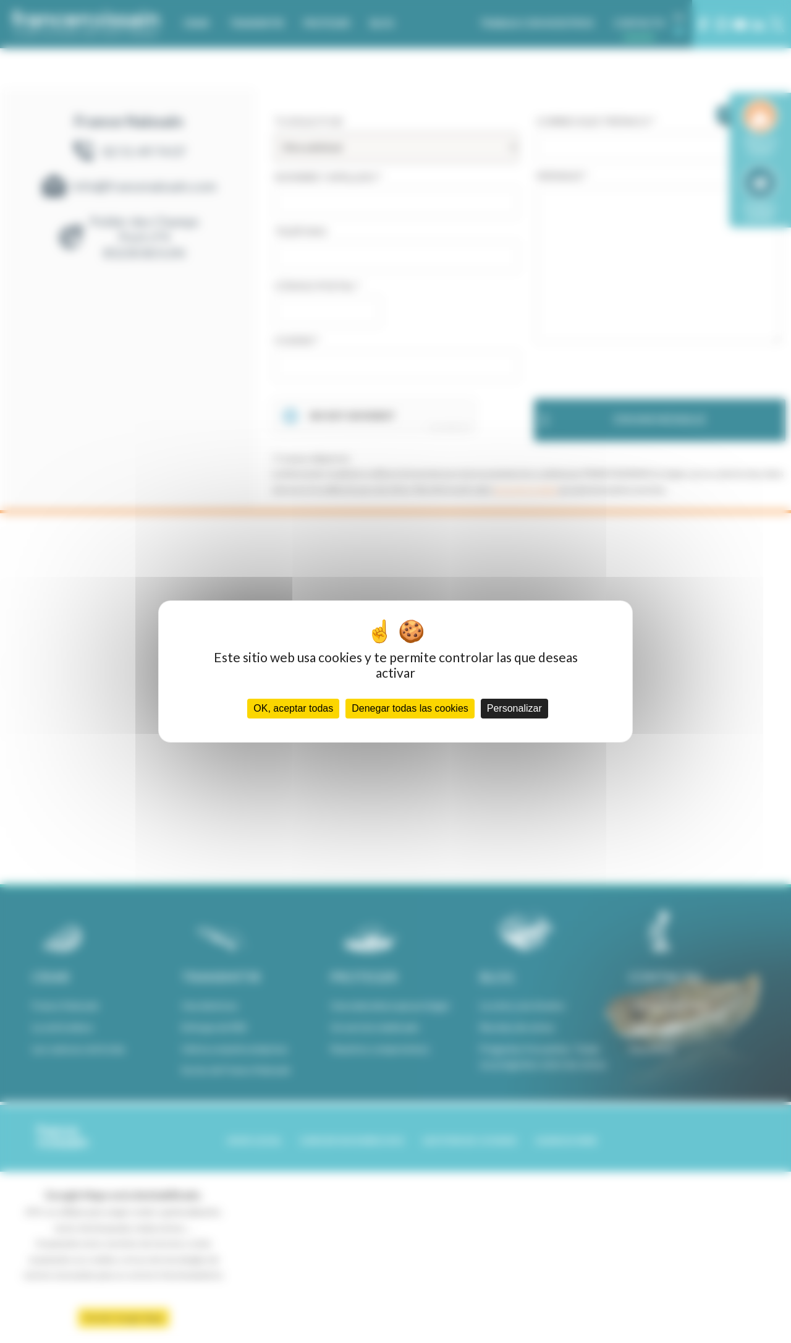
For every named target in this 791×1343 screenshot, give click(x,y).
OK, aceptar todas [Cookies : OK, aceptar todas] (293, 708)
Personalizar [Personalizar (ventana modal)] (514, 708)
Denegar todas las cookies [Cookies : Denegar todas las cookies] (410, 708)
